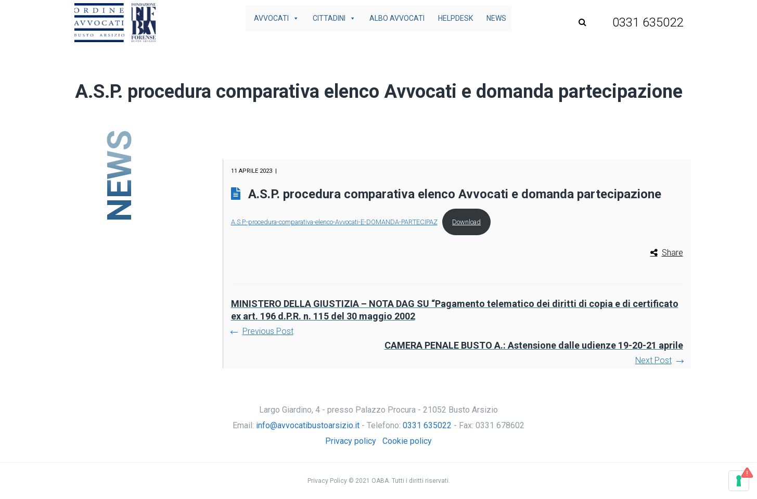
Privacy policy (350, 441)
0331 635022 (427, 425)
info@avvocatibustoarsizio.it (308, 425)
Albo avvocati (397, 18)
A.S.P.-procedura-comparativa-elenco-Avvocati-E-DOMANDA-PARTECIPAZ (334, 222)
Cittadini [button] (334, 18)
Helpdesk (455, 18)
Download (466, 222)
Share (672, 253)
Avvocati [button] (276, 18)
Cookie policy (407, 441)
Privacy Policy (327, 480)
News (496, 18)
